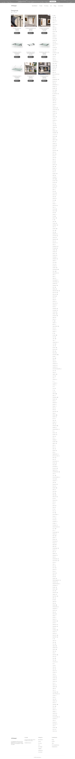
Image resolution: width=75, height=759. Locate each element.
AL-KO (55, 38)
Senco (54, 567)
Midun (54, 420)
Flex (54, 216)
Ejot (54, 162)
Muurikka (55, 441)
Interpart (54, 331)
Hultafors (55, 313)
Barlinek (55, 67)
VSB (54, 697)
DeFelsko (55, 130)
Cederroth (55, 107)
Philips (54, 494)
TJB (54, 665)
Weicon (54, 702)
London (54, 384)
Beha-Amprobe (56, 74)
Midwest (54, 422)
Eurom (54, 184)
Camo (54, 100)
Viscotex (54, 695)
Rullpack (55, 553)
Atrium (54, 58)
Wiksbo (54, 709)
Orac (54, 475)
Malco (54, 395)
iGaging (54, 322)
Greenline (55, 255)
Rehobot (55, 539)
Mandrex (55, 399)
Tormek (54, 672)
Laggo (54, 361)
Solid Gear (55, 592)
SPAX (54, 597)
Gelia (54, 232)
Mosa (54, 436)
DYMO (54, 152)
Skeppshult (55, 581)
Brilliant (54, 95)
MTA (54, 438)
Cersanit (55, 113)
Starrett (55, 610)
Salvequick (55, 555)
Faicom (55, 194)
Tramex (55, 676)
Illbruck (54, 324)
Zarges (55, 727)
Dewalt (55, 136)
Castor (54, 104)
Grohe (54, 262)
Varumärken (60, 5)
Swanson (55, 631)
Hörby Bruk (55, 308)
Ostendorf (55, 480)
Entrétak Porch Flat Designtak (30, 77)
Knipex (55, 352)
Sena (54, 565)
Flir (54, 219)
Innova (54, 328)
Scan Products (56, 560)
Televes (55, 649)
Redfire (54, 537)
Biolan (54, 82)
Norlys (55, 464)
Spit (54, 599)
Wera (54, 706)
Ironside (55, 335)
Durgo (54, 148)
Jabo (54, 338)
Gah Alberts (55, 225)
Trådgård (39, 748)
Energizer (55, 173)
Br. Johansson (56, 93)
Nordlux (55, 462)
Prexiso (54, 516)
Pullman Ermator (56, 526)
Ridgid (55, 544)
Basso (54, 68)
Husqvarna (55, 315)
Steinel (55, 613)
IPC (54, 333)
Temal (54, 652)
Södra (54, 590)
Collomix (55, 127)
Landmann (55, 363)
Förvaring (46, 5)
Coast (54, 123)
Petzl (54, 493)
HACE (54, 274)
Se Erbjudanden (52, 1)
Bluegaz (55, 86)
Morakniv (55, 434)
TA (54, 638)
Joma (54, 344)
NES (54, 452)
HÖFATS (54, 301)
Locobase (55, 383)
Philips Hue (55, 496)
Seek (54, 564)
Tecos (54, 644)
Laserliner (55, 365)
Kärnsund (55, 349)
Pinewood (55, 500)
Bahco (55, 63)
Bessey (55, 81)
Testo (54, 660)
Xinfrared (55, 722)
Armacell (55, 47)
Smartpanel (55, 585)
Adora (54, 29)
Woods (55, 715)
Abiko (54, 19)
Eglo (54, 159)
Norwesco (55, 468)
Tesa (54, 658)
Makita (55, 393)
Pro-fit (54, 518)
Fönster (40, 5)
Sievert (55, 573)
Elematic (55, 168)
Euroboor (55, 180)
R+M (54, 530)
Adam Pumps (55, 24)
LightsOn (55, 374)
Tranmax (55, 677)
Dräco (54, 141)
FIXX (54, 212)
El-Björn (55, 164)
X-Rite (54, 720)
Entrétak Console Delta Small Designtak (31, 29)
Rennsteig (55, 541)
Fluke (54, 221)
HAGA (54, 276)
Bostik (54, 91)
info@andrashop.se (28, 742)
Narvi (54, 446)
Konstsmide (55, 354)
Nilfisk (54, 457)
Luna (54, 388)
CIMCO (54, 114)
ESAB (54, 175)
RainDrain (55, 533)
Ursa (54, 683)
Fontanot (55, 223)
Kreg (54, 358)
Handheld (55, 283)
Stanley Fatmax (56, 606)
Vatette (55, 686)
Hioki (54, 297)
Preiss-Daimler (56, 514)
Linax (54, 377)
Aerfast (55, 31)
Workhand (55, 718)
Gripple (54, 260)
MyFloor (55, 443)
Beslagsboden (56, 79)
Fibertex (54, 203)
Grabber (55, 249)
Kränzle (54, 356)
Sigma (54, 574)
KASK (54, 351)
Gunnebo (55, 267)
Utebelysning (40, 750)
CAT (54, 106)
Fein (54, 200)
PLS (54, 509)
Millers (54, 423)
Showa (54, 571)
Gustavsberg (56, 269)
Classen (55, 116)
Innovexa (55, 329)
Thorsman (55, 661)
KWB (54, 359)
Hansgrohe (55, 285)
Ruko (54, 551)
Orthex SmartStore (56, 477)
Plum (54, 510)
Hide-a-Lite (55, 294)
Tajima (54, 640)
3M (54, 15)
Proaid (54, 519)
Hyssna (54, 319)
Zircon (54, 729)
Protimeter (55, 525)
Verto (54, 690)
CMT (54, 122)
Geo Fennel (55, 235)
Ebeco (54, 154)
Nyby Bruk (55, 470)
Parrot (54, 486)
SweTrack (55, 633)
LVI (54, 390)
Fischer (55, 209)
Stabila (54, 601)
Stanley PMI (55, 608)
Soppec (55, 594)
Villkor (53, 743)
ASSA (54, 54)
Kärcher (55, 347)
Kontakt (53, 741)
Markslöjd (55, 402)
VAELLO (55, 684)
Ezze (54, 191)
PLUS (54, 512)
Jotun (54, 345)
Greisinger (55, 257)
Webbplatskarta (54, 746)
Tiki (54, 663)
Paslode (55, 487)
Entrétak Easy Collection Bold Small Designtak (30, 53)
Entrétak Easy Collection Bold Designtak (17, 53)
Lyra (54, 391)
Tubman (55, 681)
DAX (54, 129)
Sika (54, 576)
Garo (54, 230)
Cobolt (54, 125)
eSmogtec (55, 177)
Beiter (54, 75)
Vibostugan (55, 692)
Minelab (54, 427)
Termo (54, 656)
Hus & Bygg (40, 746)
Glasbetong (55, 239)
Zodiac (55, 731)
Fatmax (54, 198)
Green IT (55, 253)
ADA (54, 22)
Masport (55, 406)
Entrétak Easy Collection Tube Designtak (17, 77)
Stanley (55, 605)
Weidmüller (55, 704)
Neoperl (55, 450)
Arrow (54, 49)
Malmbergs (55, 397)
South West (55, 596)
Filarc (54, 207)
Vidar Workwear (56, 693)
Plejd (54, 507)
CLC (54, 118)
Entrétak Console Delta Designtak (17, 29)
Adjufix (54, 27)
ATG (54, 56)
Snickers (55, 589)
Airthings (55, 35)
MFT (54, 418)
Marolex (54, 404)
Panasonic (55, 484)
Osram (55, 478)
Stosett (54, 617)
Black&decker (55, 84)
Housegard (55, 310)
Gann (54, 226)
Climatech (55, 120)
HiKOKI (55, 296)
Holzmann (55, 304)
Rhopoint (55, 542)
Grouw (54, 264)
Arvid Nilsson (56, 52)
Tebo (54, 642)
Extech (54, 187)
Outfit (54, 482)
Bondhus (55, 88)
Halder (54, 278)
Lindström (55, 379)
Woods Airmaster (56, 716)
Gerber (55, 237)
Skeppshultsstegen (56, 583)
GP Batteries (55, 246)
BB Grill (54, 70)
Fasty (54, 196)
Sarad (54, 557)
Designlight (55, 132)
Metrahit (55, 416)
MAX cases (55, 411)
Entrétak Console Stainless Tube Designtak (44, 29)
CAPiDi (54, 102)
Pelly (54, 489)
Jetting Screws (56, 342)
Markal (54, 400)
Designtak (55, 134)
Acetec (54, 20)
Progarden (55, 521)
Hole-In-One (55, 303)
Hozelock (55, 312)
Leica (54, 370)
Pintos (54, 502)
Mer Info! (17, 56)
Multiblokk (55, 439)
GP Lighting (55, 248)
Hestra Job (55, 292)
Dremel (55, 145)
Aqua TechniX (55, 43)
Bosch (55, 90)
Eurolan (55, 182)
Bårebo (55, 65)
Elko (54, 169)
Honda (54, 306)
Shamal (54, 569)
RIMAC (54, 546)
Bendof (54, 77)
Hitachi (54, 299)
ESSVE (55, 178)
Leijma (54, 372)
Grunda (54, 265)
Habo (54, 271)
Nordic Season (56, 461)
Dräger (55, 143)
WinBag (54, 711)
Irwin (54, 336)
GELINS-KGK (55, 233)
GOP (54, 244)
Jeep (54, 340)
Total (54, 674)
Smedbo (55, 587)
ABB (54, 17)
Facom (55, 193)
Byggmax (55, 98)
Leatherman (55, 367)
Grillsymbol (55, 258)
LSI (54, 386)
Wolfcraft (55, 713)
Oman (54, 473)
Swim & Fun (55, 635)
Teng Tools (55, 654)
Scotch (54, 562)
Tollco (54, 668)
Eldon (54, 166)
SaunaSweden (56, 558)
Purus (54, 528)
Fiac (54, 201)
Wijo (54, 707)
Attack (54, 59)
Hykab (54, 317)
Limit (54, 375)
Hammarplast (55, 280)
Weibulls (55, 700)
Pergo (54, 491)
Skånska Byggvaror (57, 580)
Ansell (54, 42)
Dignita (54, 138)
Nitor (54, 459)
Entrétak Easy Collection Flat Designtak (44, 53)
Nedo (54, 448)
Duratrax (55, 146)
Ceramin (55, 111)
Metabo (55, 415)
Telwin (54, 651)
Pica (54, 498)
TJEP (54, 667)
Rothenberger (56, 548)
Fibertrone (55, 205)
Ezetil (54, 189)
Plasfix (54, 505)
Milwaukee (55, 425)
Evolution (55, 185)
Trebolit (54, 679)
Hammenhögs (56, 281)
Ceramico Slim (56, 109)
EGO (54, 161)
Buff (54, 97)
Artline (54, 51)
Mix (54, 431)
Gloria (54, 241)
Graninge (55, 251)
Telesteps (55, 647)
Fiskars (55, 210)
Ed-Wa (54, 155)
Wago (54, 699)
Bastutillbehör (34, 5)
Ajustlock (55, 36)
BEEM (54, 72)
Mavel (54, 407)
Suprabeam (55, 626)
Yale (54, 725)
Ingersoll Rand (56, 326)
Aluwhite (55, 40)
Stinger (54, 615)
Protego (55, 523)
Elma (54, 171)
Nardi (54, 445)
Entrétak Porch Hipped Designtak (44, 77)
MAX (54, 409)
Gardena (55, 228)
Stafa (54, 603)
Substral (54, 619)
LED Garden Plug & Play (57, 368)
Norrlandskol (55, 466)
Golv (51, 5)
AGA (54, 33)
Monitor (55, 432)
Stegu (54, 612)
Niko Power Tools (56, 455)
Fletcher (54, 214)
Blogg (55, 5)
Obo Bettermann (56, 471)
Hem (11, 12)
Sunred (54, 622)
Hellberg (55, 288)
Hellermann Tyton (56, 290)
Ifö (54, 320)
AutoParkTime (55, 61)
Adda (54, 26)
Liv (54, 381)
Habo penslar (56, 272)
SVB (54, 628)
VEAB (54, 688)
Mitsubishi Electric (56, 429)
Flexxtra (55, 217)
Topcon (55, 670)
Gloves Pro (55, 242)
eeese (54, 157)
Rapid (54, 535)
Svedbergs (55, 629)
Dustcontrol (55, 150)
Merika (54, 413)
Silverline (55, 578)
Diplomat (55, 139)
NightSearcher (56, 454)
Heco (54, 287)
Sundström (55, 620)
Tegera (55, 645)
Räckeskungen (56, 532)
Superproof (55, 624)
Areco (54, 45)
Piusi (54, 503)
